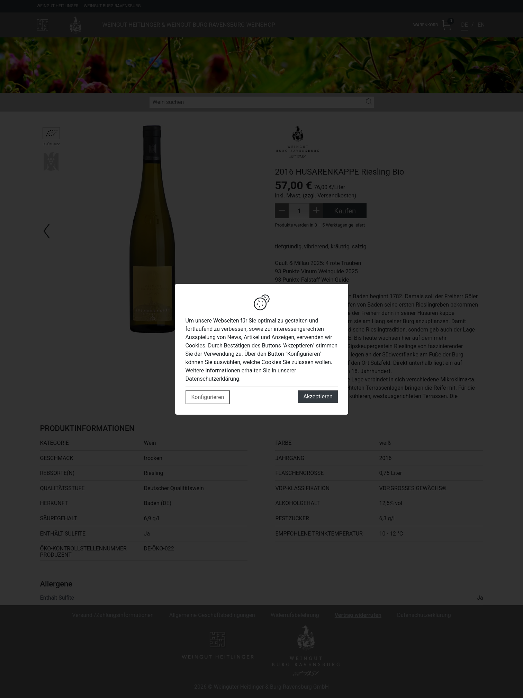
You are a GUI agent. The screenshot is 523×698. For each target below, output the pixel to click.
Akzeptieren (317, 396)
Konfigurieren (207, 397)
